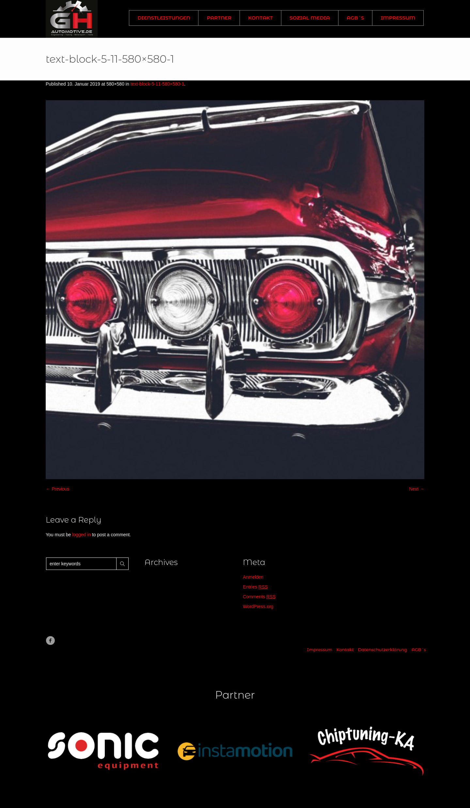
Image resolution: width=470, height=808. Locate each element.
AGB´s (418, 650)
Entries (255, 587)
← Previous (57, 489)
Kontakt (344, 650)
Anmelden (253, 577)
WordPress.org (258, 606)
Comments (259, 596)
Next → (416, 489)
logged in (81, 534)
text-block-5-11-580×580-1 (157, 84)
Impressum (319, 650)
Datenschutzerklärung (382, 650)
